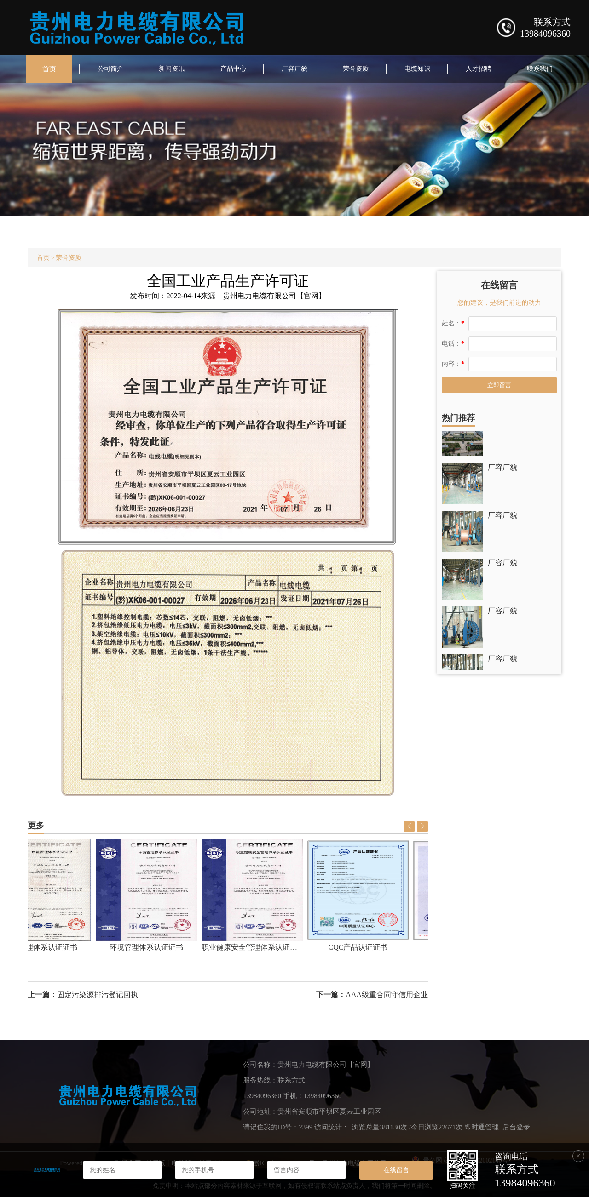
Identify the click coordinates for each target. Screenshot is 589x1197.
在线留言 (396, 1170)
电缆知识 (417, 68)
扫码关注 (462, 1185)
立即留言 (499, 385)
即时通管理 (481, 1127)
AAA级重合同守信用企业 (387, 994)
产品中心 (233, 68)
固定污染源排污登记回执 (97, 994)
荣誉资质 (356, 68)
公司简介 (110, 68)
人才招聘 (478, 68)
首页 (49, 69)
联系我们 (540, 68)
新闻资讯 (172, 68)
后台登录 (516, 1127)
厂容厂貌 (294, 68)
